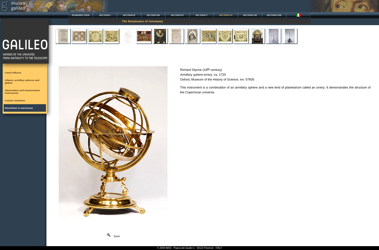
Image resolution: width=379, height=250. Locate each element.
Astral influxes (13, 72)
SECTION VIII (274, 15)
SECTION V (202, 15)
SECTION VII (250, 15)
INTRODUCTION (81, 15)
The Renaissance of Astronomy (142, 21)
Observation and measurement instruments (22, 91)
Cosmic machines (15, 100)
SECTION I (105, 15)
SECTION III (153, 15)
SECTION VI (225, 15)
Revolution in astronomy (19, 108)
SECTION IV (177, 15)
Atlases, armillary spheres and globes (22, 81)
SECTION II (129, 15)
